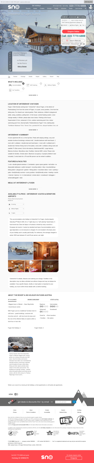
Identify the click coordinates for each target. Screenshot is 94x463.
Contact (47, 410)
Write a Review (22, 66)
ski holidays (31, 385)
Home (9, 11)
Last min (78, 8)
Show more (32, 130)
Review (15, 76)
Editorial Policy (63, 412)
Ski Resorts (24, 11)
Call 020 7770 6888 (73, 36)
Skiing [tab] (20, 350)
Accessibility (47, 412)
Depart (37, 76)
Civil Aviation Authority (46, 419)
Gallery (44, 76)
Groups (49, 8)
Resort (51, 76)
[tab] (12, 300)
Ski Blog (79, 410)
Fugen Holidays (13, 328)
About (31, 410)
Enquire (74, 458)
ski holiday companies (46, 427)
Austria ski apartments (55, 385)
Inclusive (63, 8)
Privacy (15, 412)
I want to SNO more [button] (25, 2)
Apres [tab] (29, 350)
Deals (70, 8)
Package (23, 76)
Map (58, 76)
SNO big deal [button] (88, 2)
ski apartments (41, 385)
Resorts (28, 8)
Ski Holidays (16, 11)
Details (30, 76)
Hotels (35, 8)
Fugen (37, 11)
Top (9, 76)
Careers (63, 410)
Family (56, 8)
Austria (31, 11)
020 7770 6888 (18, 455)
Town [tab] (12, 350)
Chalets (42, 8)
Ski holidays (36, 6)
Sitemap (79, 412)
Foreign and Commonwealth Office (20, 424)
